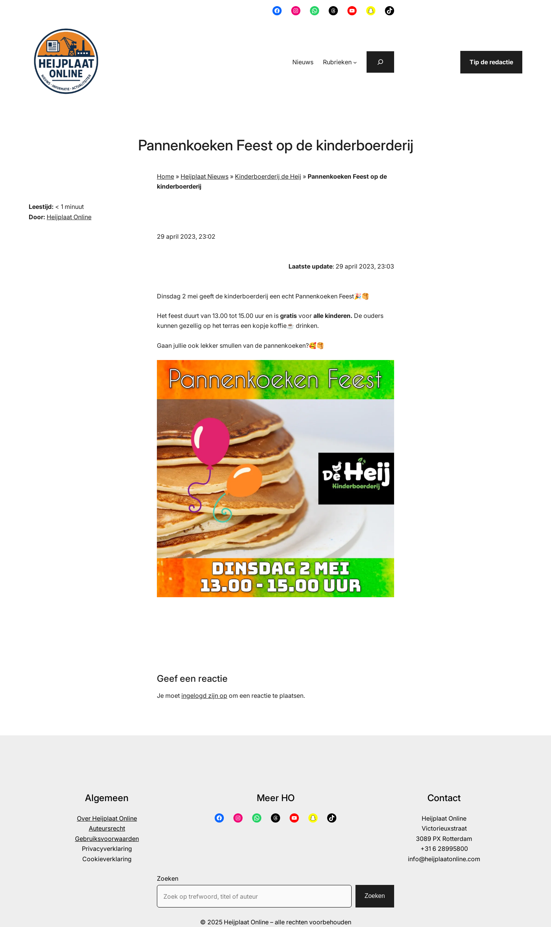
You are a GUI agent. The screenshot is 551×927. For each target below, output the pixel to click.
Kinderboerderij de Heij (268, 176)
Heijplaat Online (69, 217)
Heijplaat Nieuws (204, 176)
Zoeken (167, 878)
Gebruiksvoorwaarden (107, 838)
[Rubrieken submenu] (355, 62)
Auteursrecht (107, 828)
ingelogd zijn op (204, 695)
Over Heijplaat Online (107, 818)
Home (165, 176)
